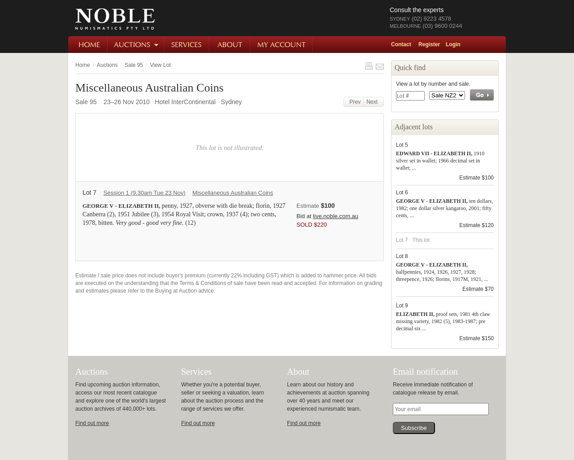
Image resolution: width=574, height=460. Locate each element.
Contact (401, 44)
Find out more (92, 423)
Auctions (136, 44)
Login (453, 44)
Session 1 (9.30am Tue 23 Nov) (145, 192)
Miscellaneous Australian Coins (232, 192)
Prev (354, 102)
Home (88, 44)
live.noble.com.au (335, 216)
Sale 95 (134, 65)
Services (187, 44)
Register (429, 44)
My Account (282, 44)
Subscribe (414, 428)
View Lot (160, 65)
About (230, 44)
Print (369, 66)
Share (380, 66)
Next (373, 102)
